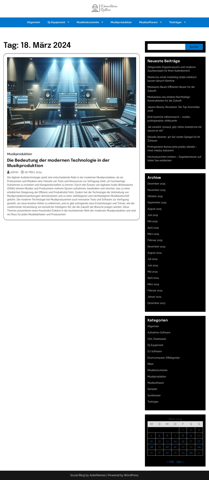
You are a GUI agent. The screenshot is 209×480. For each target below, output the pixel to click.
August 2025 (155, 208)
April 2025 (153, 227)
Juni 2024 (153, 265)
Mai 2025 (153, 221)
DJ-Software (155, 351)
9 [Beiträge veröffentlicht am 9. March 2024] (191, 435)
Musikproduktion (121, 22)
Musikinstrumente (88, 22)
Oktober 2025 (155, 196)
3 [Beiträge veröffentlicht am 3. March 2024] (199, 429)
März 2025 (153, 234)
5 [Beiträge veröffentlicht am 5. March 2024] (159, 435)
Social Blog (77, 475)
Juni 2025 (153, 215)
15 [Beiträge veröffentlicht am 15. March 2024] (183, 441)
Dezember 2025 (156, 183)
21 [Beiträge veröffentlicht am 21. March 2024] (175, 447)
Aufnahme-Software (159, 332)
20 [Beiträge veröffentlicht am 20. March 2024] (167, 447)
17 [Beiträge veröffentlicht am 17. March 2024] (199, 441)
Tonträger (175, 22)
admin (12, 172)
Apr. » (180, 461)
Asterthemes (98, 475)
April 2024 (153, 277)
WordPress (131, 475)
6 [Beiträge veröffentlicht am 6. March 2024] (167, 435)
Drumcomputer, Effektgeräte (164, 357)
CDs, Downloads (157, 339)
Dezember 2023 (156, 303)
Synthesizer (154, 395)
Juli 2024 (152, 259)
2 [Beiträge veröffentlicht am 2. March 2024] (191, 429)
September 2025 (157, 202)
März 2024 (153, 284)
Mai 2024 (153, 271)
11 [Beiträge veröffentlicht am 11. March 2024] (151, 441)
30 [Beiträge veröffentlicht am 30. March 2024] (191, 452)
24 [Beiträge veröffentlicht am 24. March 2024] (199, 447)
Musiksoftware (148, 22)
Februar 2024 (155, 290)
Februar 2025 (155, 240)
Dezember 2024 (156, 246)
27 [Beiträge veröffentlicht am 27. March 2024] (167, 452)
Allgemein (33, 22)
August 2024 (155, 252)
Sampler (152, 389)
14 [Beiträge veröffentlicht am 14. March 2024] (175, 441)
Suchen (194, 46)
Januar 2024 (154, 296)
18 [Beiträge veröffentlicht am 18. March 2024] (151, 447)
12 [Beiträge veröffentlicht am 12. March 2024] (159, 441)
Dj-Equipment (57, 22)
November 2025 (157, 190)
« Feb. (170, 461)
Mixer (151, 364)
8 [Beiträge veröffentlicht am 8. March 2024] (183, 435)
